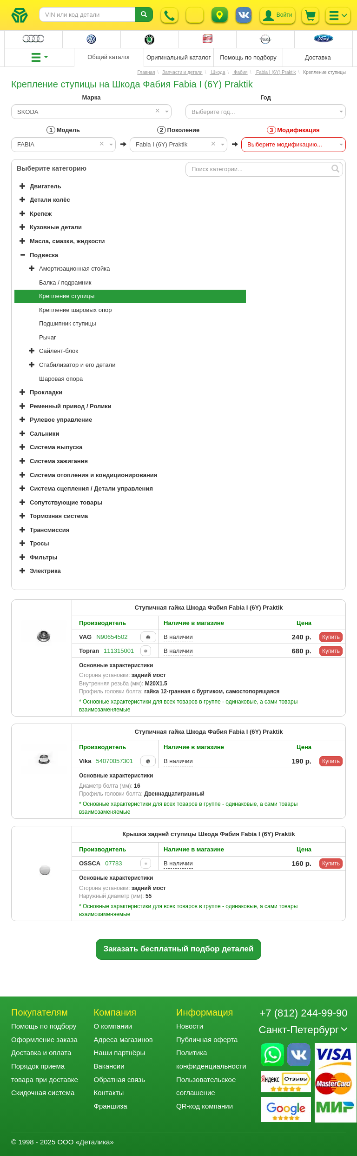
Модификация (293, 130)
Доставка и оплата (41, 1052)
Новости (189, 1026)
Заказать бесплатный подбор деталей (179, 948)
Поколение (178, 130)
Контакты (109, 1092)
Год (265, 97)
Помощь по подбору (43, 1026)
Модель (63, 130)
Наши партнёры (119, 1052)
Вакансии (109, 1066)
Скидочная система (42, 1092)
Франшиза (110, 1106)
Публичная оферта (207, 1039)
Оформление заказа (44, 1039)
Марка (91, 97)
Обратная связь (119, 1079)
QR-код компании (204, 1106)
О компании (113, 1026)
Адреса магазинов (123, 1039)
